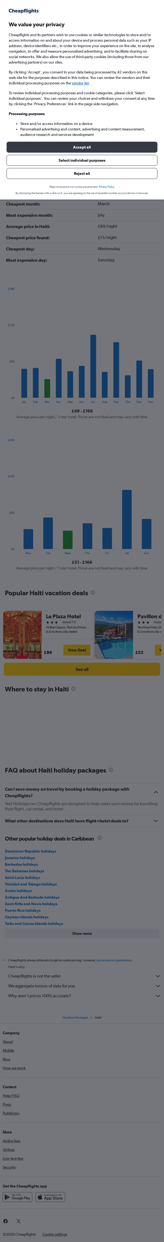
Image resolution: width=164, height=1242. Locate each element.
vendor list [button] (80, 83)
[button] (82, 147)
